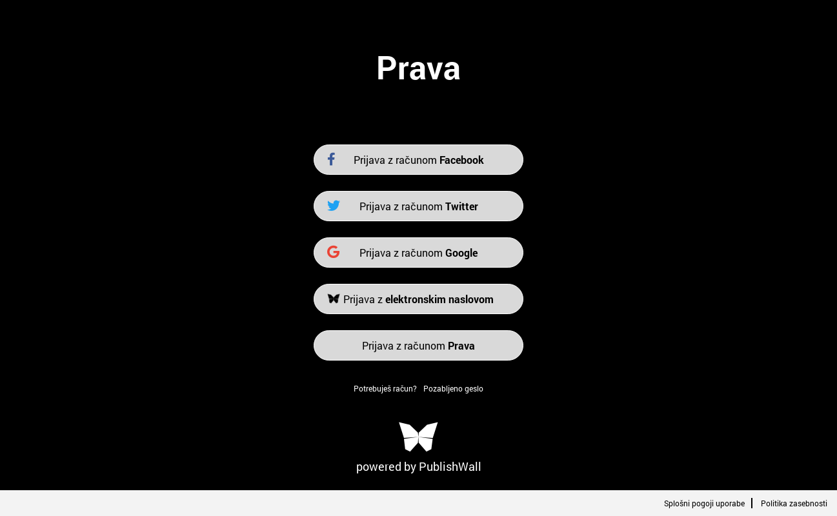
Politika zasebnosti (794, 503)
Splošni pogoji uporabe (704, 503)
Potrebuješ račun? (385, 388)
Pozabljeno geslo (453, 388)
